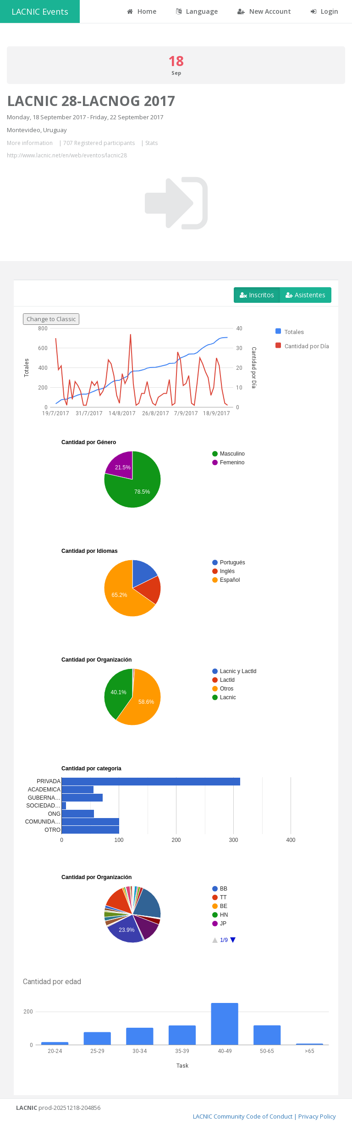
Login (324, 11)
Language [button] (197, 11)
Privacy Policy (317, 1116)
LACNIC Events (39, 11)
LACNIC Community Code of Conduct (242, 1116)
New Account (264, 11)
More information (30, 143)
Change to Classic (51, 319)
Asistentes (305, 294)
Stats (151, 143)
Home (141, 11)
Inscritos (257, 294)
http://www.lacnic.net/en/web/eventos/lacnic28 (67, 155)
